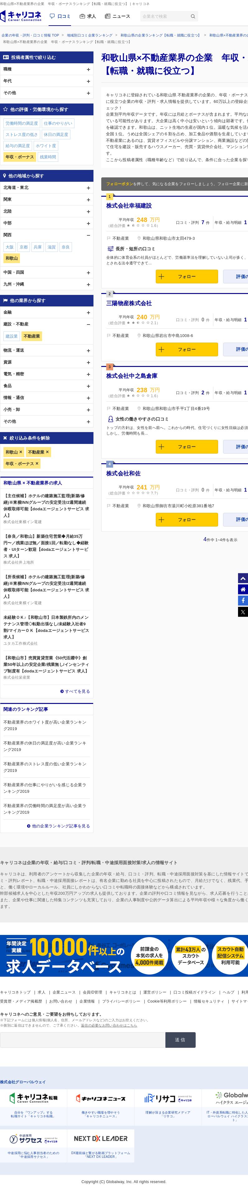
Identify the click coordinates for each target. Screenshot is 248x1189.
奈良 (66, 247)
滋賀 (52, 247)
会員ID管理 (92, 992)
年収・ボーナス (20, 463)
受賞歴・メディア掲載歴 (21, 1001)
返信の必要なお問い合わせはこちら (109, 1025)
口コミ (64, 16)
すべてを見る (77, 691)
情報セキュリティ (209, 1001)
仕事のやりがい (58, 123)
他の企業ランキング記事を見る (61, 826)
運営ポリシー (154, 992)
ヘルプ (228, 992)
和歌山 (12, 452)
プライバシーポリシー (121, 1001)
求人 (91, 16)
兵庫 (38, 247)
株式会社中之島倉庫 (132, 376)
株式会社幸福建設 (129, 206)
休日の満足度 (56, 134)
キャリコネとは (122, 992)
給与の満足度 (18, 145)
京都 (24, 247)
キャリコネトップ (15, 992)
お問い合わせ (60, 1001)
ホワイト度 (46, 145)
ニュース (121, 16)
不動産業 (36, 452)
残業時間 (48, 157)
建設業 (12, 336)
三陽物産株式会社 (129, 303)
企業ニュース (64, 992)
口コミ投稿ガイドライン (195, 992)
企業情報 (87, 1001)
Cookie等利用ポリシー (167, 1001)
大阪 (10, 247)
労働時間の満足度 (22, 123)
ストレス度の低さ (22, 134)
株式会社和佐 (123, 473)
